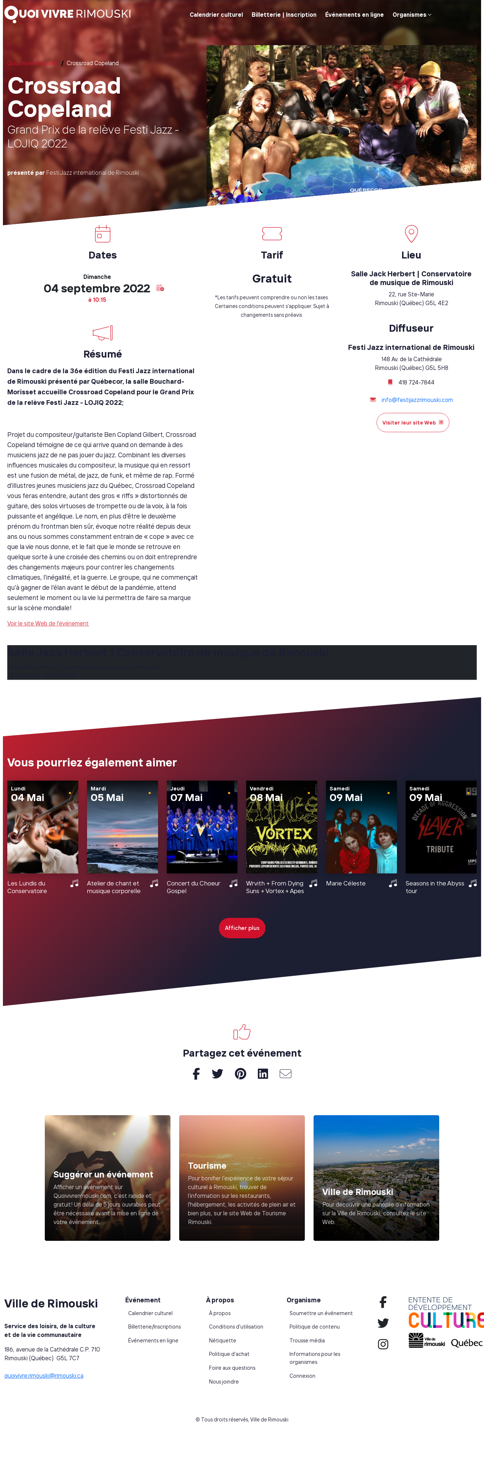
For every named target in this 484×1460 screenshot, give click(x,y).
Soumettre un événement (321, 1313)
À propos (220, 1313)
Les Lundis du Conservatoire (27, 887)
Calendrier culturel (216, 14)
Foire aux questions (232, 1368)
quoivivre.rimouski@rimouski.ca (43, 1375)
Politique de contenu (315, 1326)
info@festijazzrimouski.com (417, 399)
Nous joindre (224, 1381)
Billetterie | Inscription (284, 14)
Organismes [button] (409, 14)
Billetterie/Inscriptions (154, 1326)
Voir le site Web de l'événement (48, 623)
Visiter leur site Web (413, 422)
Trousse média (307, 1340)
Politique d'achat (229, 1354)
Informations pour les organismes (315, 1358)
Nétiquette (222, 1340)
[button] (160, 287)
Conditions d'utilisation (236, 1326)
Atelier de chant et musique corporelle (114, 887)
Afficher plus (242, 927)
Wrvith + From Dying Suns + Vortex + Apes (275, 887)
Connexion (302, 1376)
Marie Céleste (346, 883)
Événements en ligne (354, 14)
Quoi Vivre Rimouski (32, 63)
